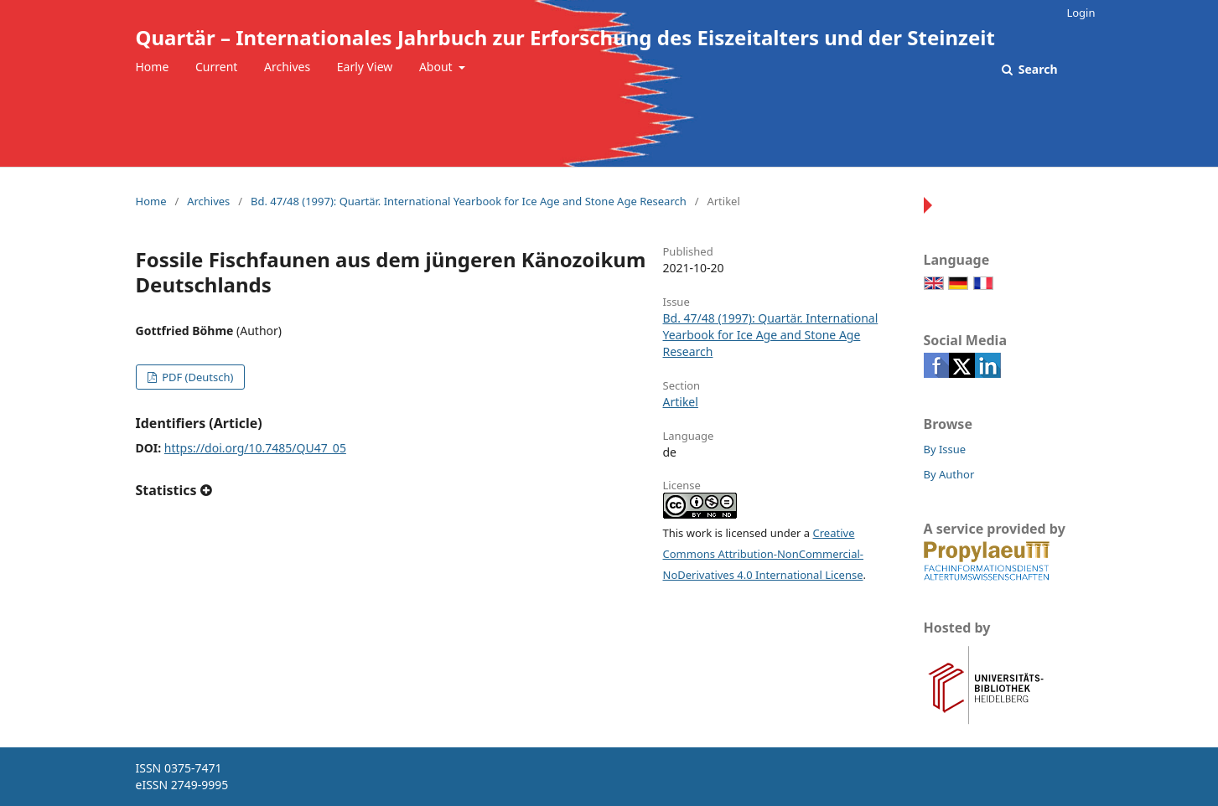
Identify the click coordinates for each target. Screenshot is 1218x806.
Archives (287, 67)
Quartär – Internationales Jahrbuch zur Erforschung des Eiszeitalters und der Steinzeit (565, 37)
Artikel (680, 402)
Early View (364, 67)
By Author (949, 474)
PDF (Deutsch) (196, 377)
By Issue (945, 449)
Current (216, 67)
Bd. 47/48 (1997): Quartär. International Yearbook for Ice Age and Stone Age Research (469, 201)
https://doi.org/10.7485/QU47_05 (255, 448)
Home (152, 67)
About (437, 67)
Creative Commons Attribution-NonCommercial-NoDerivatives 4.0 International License (763, 553)
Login (1080, 12)
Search (1036, 69)
